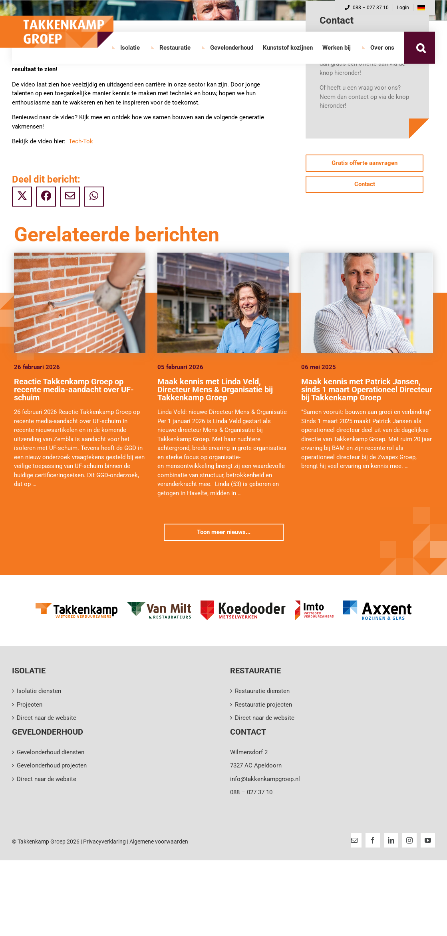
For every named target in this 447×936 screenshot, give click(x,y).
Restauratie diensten (262, 691)
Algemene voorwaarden (158, 841)
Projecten (29, 704)
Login (403, 7)
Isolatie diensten (39, 691)
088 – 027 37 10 (367, 7)
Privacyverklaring (104, 841)
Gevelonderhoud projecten (52, 765)
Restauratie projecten (263, 704)
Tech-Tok (81, 141)
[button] (420, 48)
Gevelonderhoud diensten (50, 752)
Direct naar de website (46, 717)
